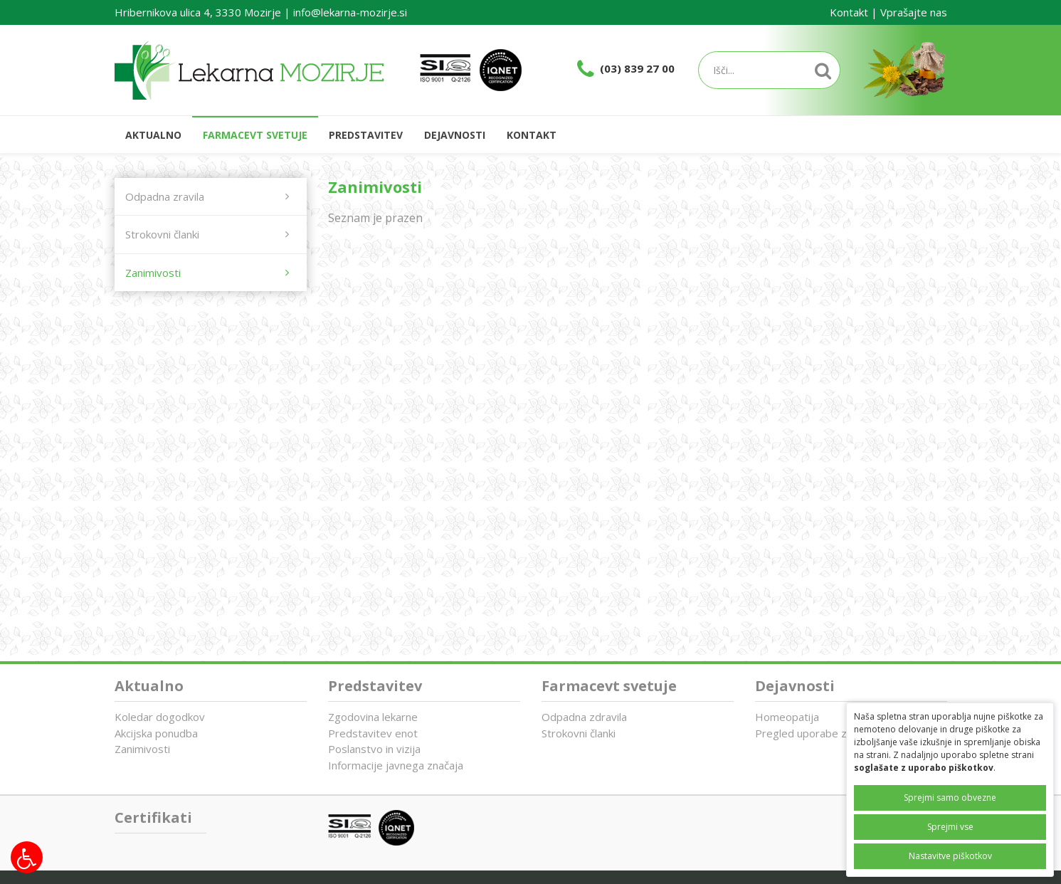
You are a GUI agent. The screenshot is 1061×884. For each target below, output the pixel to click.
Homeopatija (787, 717)
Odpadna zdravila (584, 717)
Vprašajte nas (913, 12)
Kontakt (849, 12)
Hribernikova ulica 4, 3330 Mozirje (198, 12)
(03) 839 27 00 (637, 68)
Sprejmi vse (950, 827)
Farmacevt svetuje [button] (255, 135)
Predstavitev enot (373, 733)
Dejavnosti (795, 685)
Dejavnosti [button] (454, 135)
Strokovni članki (579, 733)
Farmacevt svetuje (609, 685)
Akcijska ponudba (156, 733)
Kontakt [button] (531, 135)
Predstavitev (375, 685)
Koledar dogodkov (160, 717)
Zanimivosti (142, 749)
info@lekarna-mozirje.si (350, 12)
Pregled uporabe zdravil (814, 733)
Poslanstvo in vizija (374, 749)
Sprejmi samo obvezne (950, 797)
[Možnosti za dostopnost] (27, 857)
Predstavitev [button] (366, 135)
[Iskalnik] (769, 70)
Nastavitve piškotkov (950, 856)
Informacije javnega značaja (395, 765)
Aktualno (153, 135)
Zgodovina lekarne (373, 717)
